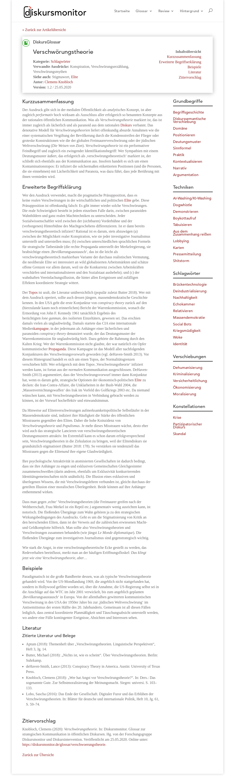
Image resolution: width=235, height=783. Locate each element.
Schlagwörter (60, 61)
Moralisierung (184, 394)
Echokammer (184, 304)
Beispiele (194, 67)
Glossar (142, 11)
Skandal (179, 434)
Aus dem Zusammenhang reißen (192, 233)
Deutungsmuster (187, 142)
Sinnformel (182, 148)
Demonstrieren (185, 211)
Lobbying (181, 241)
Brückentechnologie (190, 284)
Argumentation (186, 175)
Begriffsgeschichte (188, 112)
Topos (33, 292)
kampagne (41, 328)
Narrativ (180, 168)
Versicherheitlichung (190, 381)
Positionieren (184, 135)
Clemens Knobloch (59, 82)
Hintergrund (189, 11)
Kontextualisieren (187, 161)
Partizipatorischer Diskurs (187, 426)
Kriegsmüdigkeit (187, 330)
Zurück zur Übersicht (38, 755)
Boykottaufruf (184, 218)
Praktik (178, 155)
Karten (178, 247)
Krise (177, 417)
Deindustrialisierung (190, 291)
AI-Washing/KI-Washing (192, 198)
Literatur (194, 72)
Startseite (122, 11)
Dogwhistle (182, 205)
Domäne (180, 128)
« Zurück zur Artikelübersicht (44, 30)
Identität (180, 344)
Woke (177, 337)
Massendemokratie (189, 317)
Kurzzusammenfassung (184, 57)
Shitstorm (181, 261)
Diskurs (126, 125)
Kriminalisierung (186, 374)
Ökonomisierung (187, 387)
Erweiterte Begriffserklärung (180, 62)
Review (163, 11)
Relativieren (183, 311)
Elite (74, 77)
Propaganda (57, 349)
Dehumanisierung (187, 367)
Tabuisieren (182, 224)
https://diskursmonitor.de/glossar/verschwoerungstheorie (63, 744)
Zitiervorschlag (190, 77)
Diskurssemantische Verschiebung (189, 120)
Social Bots (182, 324)
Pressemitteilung (187, 254)
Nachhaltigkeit (185, 297)
